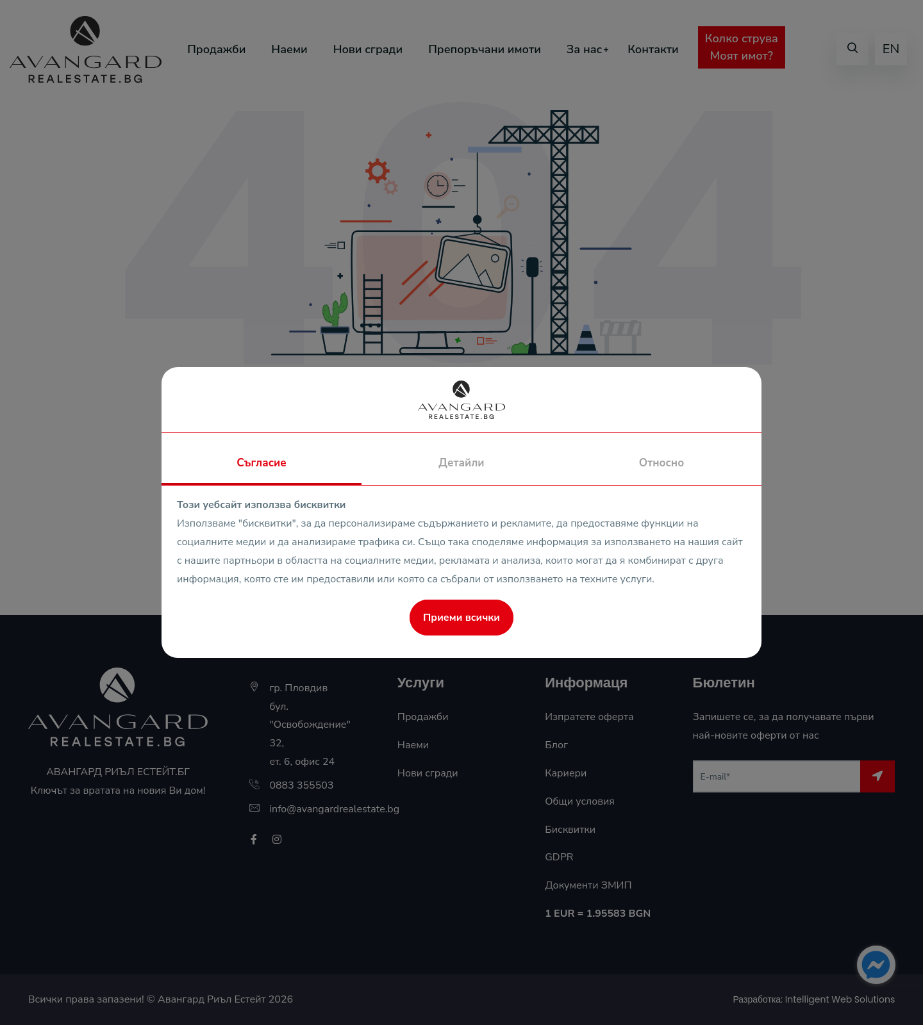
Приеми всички (461, 618)
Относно (661, 462)
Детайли (461, 462)
